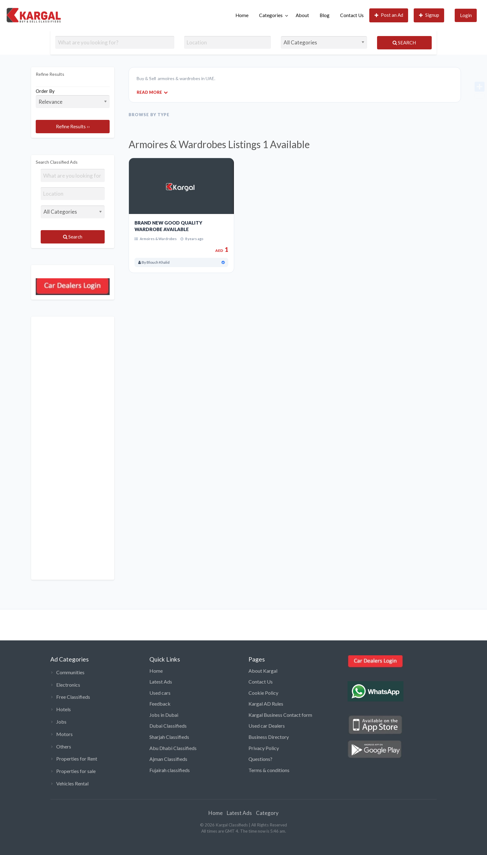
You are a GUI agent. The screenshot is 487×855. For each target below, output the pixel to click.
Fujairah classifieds (169, 770)
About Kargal (262, 671)
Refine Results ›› (73, 126)
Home (241, 15)
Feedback (160, 704)
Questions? (260, 759)
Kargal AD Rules (265, 704)
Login (466, 15)
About (302, 15)
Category (267, 813)
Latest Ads (160, 681)
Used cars (160, 693)
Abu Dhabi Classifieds (173, 748)
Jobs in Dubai (163, 715)
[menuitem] (242, 15)
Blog (325, 15)
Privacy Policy (263, 748)
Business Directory (268, 737)
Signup (429, 15)
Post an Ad (389, 15)
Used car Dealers (266, 726)
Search (404, 42)
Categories (271, 15)
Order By (73, 98)
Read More (152, 92)
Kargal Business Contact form (280, 715)
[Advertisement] (73, 448)
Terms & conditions (268, 770)
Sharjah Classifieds (169, 737)
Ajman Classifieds (168, 759)
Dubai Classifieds (168, 726)
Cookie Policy (263, 693)
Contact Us (352, 15)
